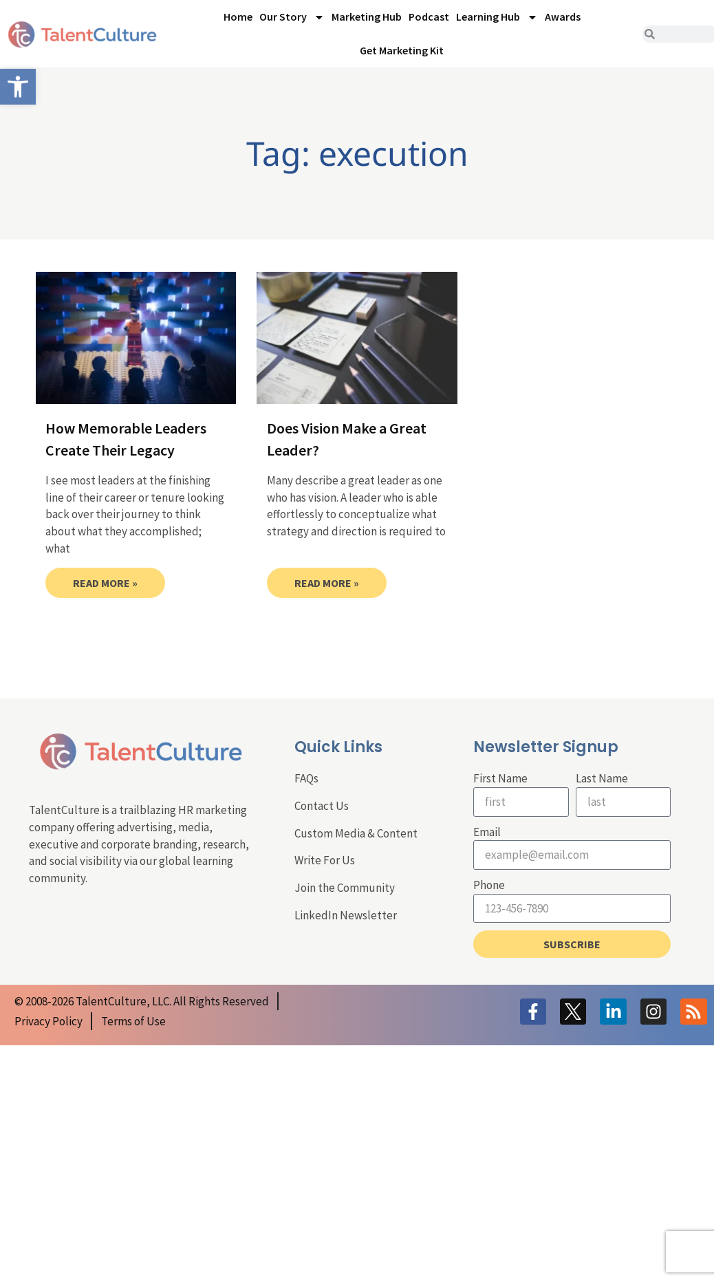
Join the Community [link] (344, 887)
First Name (500, 778)
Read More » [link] (105, 583)
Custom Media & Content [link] (356, 833)
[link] (18, 87)
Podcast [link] (429, 16)
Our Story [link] (292, 17)
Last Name (602, 778)
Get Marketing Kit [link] (402, 50)
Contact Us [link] (321, 805)
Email (487, 832)
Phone (489, 885)
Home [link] (238, 16)
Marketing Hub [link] (367, 16)
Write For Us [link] (324, 860)
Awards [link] (563, 16)
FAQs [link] (306, 778)
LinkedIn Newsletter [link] (345, 915)
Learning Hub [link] (497, 17)
